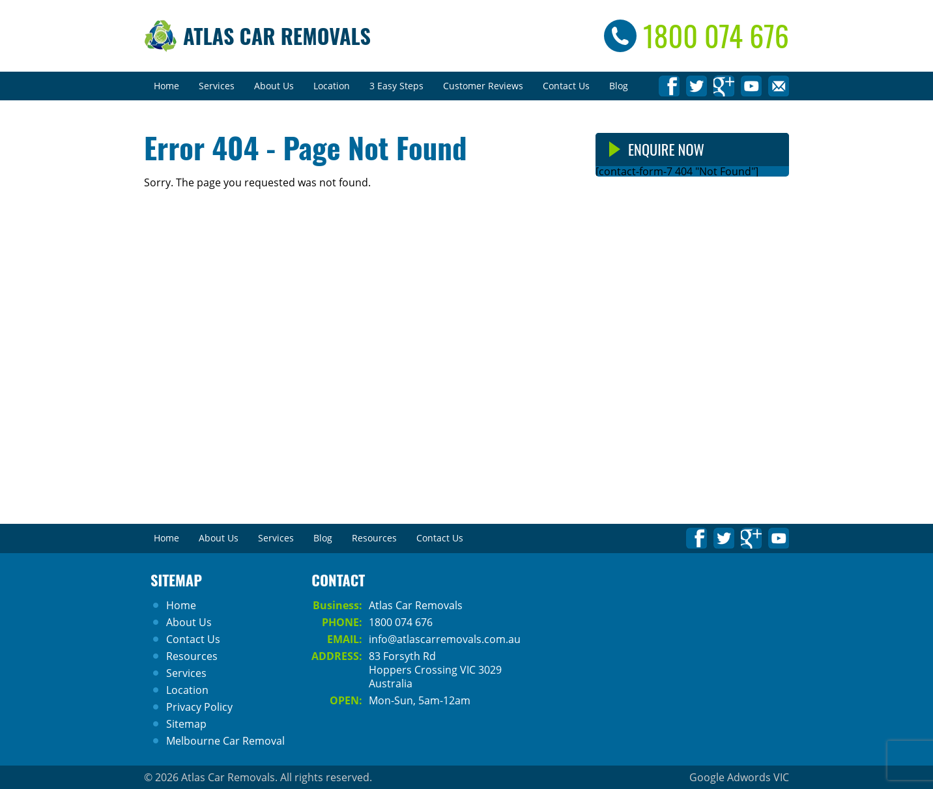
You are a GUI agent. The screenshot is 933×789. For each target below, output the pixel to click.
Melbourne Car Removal (225, 741)
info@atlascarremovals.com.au (445, 639)
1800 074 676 (716, 36)
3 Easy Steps (396, 85)
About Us (274, 85)
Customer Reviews (483, 85)
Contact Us (566, 85)
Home (166, 85)
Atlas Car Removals (277, 35)
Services (217, 85)
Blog (618, 85)
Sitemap (186, 724)
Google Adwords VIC (739, 777)
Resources (374, 538)
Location (331, 85)
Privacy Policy (199, 707)
